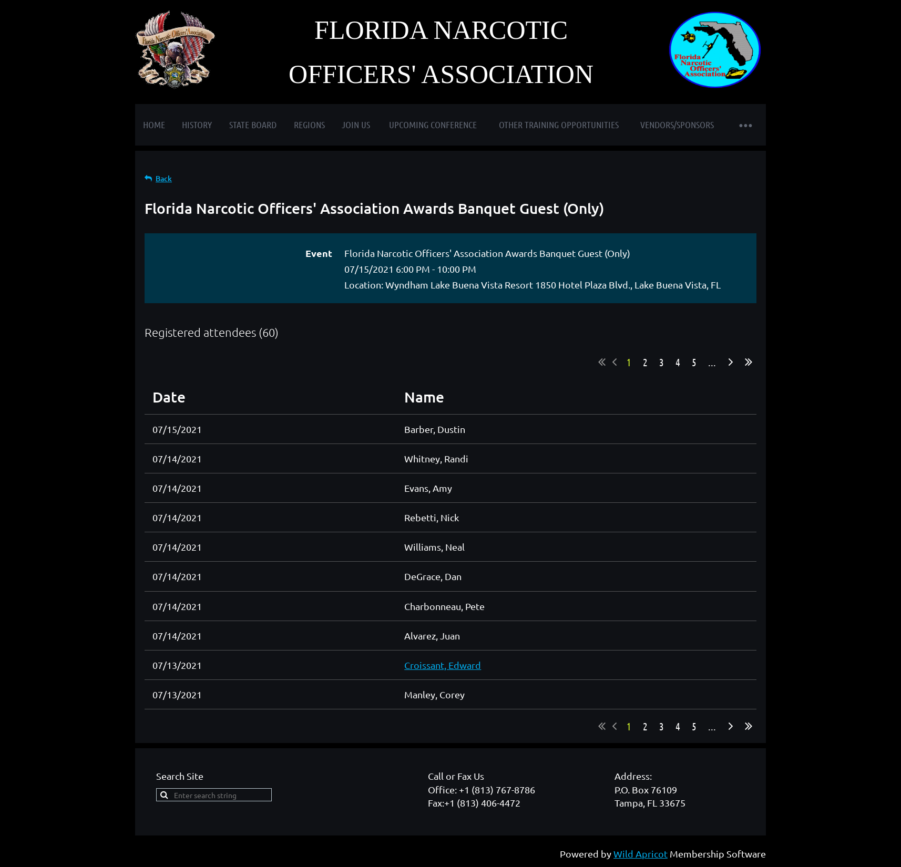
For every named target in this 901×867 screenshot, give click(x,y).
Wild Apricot (640, 853)
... (712, 362)
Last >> (748, 362)
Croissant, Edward (442, 664)
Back (164, 178)
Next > (730, 362)
